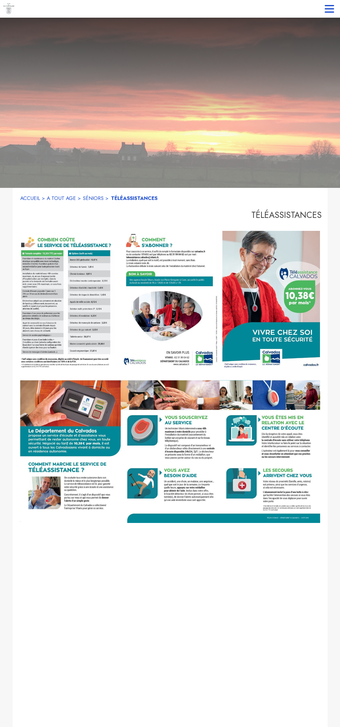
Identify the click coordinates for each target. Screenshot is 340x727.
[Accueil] (9, 9)
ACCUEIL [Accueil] (30, 198)
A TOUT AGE (61, 198)
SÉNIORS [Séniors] (93, 198)
